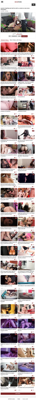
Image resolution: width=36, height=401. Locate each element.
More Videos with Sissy (15, 40)
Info (10, 36)
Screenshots (14, 36)
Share (19, 36)
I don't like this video (15, 34)
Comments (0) (24, 36)
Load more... (18, 393)
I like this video (13, 34)
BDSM (18, 2)
